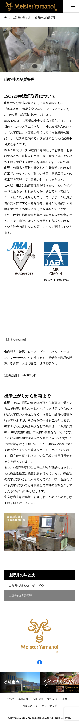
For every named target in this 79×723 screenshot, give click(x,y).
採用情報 (38, 699)
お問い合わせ (29, 705)
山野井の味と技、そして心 (26, 585)
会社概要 (23, 699)
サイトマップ (49, 705)
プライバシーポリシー (59, 699)
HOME (10, 699)
